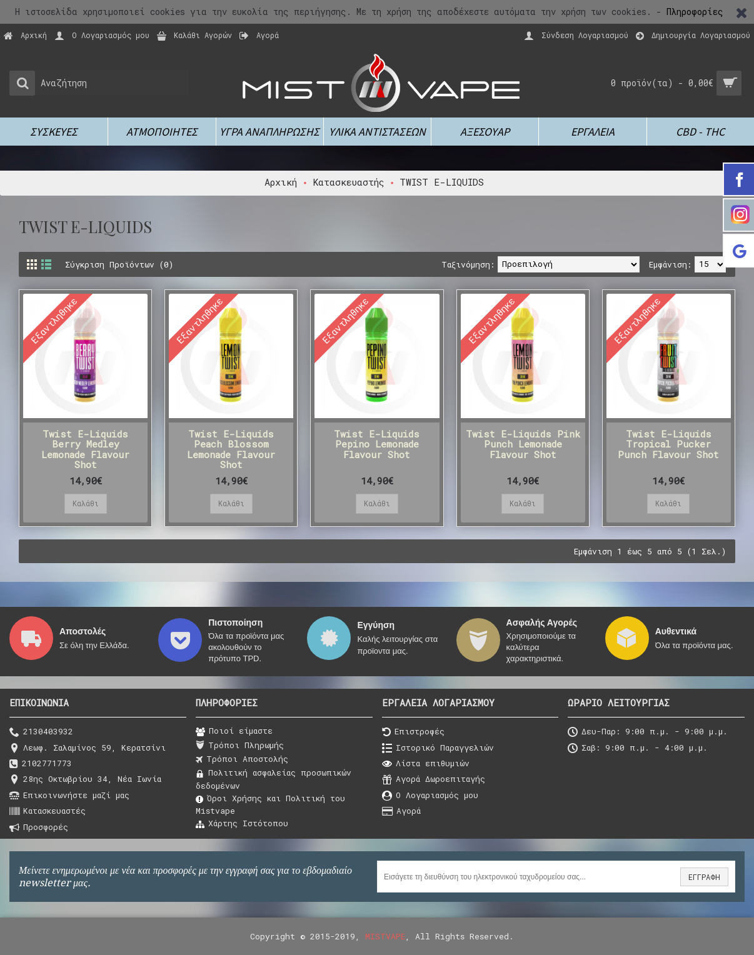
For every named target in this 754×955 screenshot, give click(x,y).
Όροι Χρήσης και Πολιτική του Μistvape (270, 804)
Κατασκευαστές (47, 811)
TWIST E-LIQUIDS (442, 182)
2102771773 (40, 764)
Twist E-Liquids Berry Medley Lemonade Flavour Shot (85, 449)
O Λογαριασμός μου (430, 795)
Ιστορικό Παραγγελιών (438, 748)
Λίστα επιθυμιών (426, 764)
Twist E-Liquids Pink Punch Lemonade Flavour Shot (523, 444)
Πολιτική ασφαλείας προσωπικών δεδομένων (273, 779)
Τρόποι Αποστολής (242, 759)
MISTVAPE (385, 936)
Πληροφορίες (694, 12)
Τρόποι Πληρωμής (240, 745)
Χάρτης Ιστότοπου (242, 824)
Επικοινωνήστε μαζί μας (69, 795)
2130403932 (41, 732)
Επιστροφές (413, 732)
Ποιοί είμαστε (234, 731)
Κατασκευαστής (349, 182)
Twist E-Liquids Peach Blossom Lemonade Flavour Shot (231, 449)
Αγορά (401, 811)
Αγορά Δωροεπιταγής (433, 779)
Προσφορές (38, 827)
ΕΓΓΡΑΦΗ (704, 877)
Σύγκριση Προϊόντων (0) (119, 264)
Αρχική (280, 182)
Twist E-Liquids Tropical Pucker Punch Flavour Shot (668, 444)
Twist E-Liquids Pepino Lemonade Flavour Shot (377, 444)
